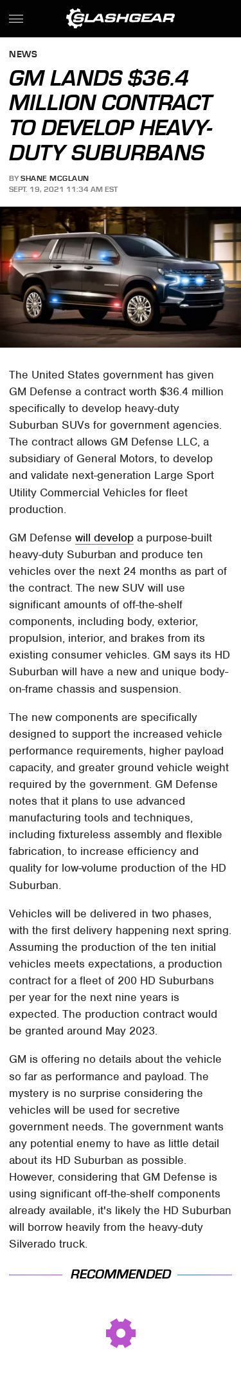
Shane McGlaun (55, 178)
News (23, 55)
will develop (104, 537)
